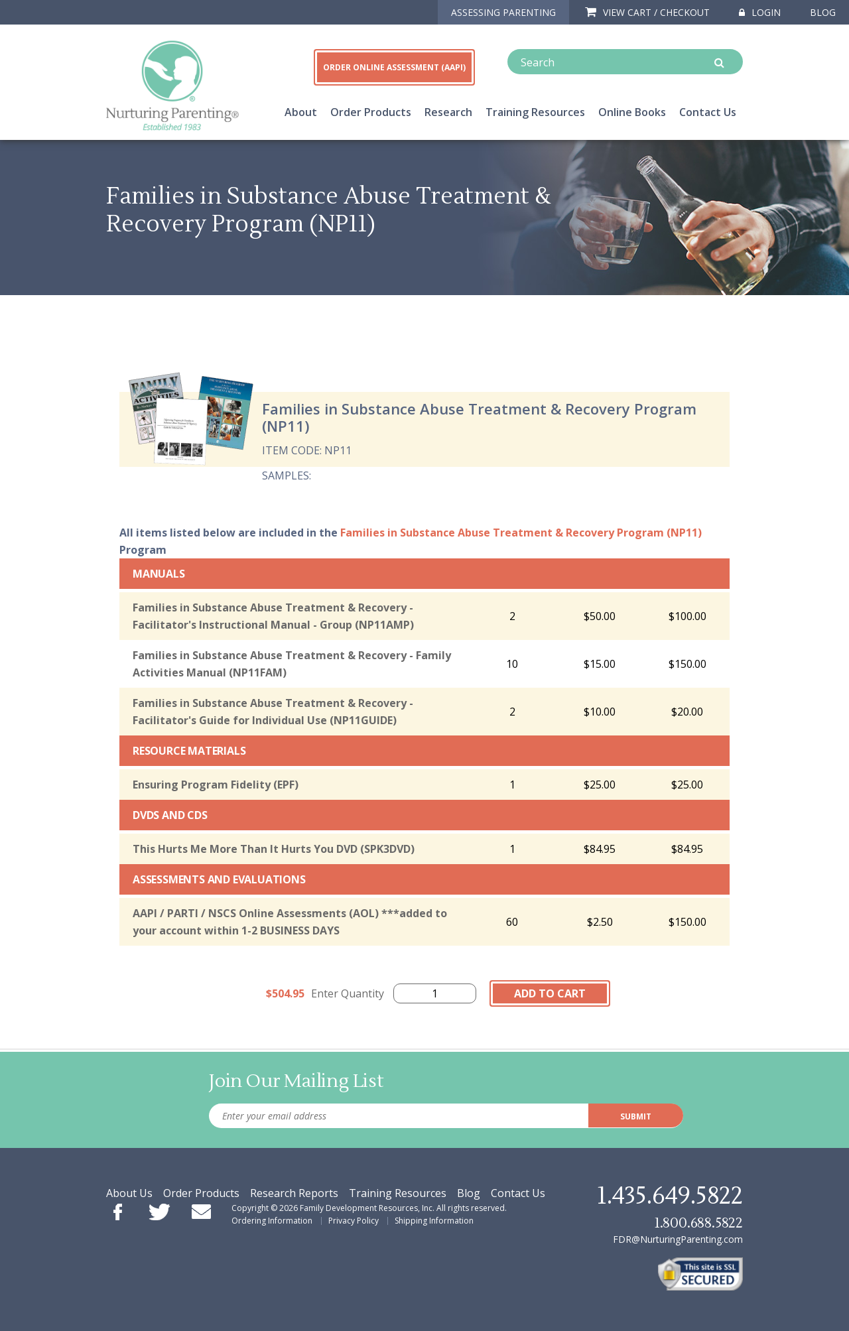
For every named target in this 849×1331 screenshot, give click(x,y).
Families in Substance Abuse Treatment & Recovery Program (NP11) (521, 532)
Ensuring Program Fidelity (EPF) (215, 784)
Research (448, 112)
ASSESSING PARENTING (503, 12)
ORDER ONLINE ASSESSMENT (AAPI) (394, 67)
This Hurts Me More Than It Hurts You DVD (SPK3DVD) (274, 849)
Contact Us (707, 112)
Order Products (370, 112)
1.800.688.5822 (698, 1223)
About (301, 112)
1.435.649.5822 (670, 1196)
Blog (823, 12)
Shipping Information (434, 1220)
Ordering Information (271, 1220)
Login (760, 12)
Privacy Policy (353, 1220)
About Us (129, 1193)
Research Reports (294, 1193)
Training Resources (535, 112)
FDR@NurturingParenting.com (678, 1239)
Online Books (632, 112)
